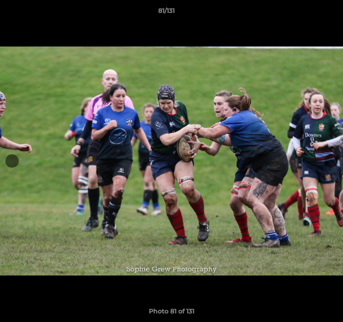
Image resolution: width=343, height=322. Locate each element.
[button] (310, 13)
